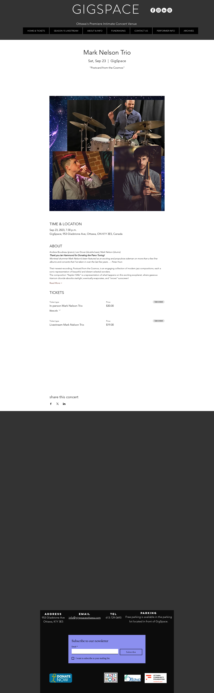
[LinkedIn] (164, 10)
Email (75, 647)
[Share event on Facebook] (51, 404)
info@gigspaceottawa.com (85, 617)
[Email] (94, 651)
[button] (95, 30)
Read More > (56, 283)
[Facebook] (152, 10)
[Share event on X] (57, 404)
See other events (107, 83)
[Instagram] (158, 10)
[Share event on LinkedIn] (64, 404)
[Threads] (169, 10)
